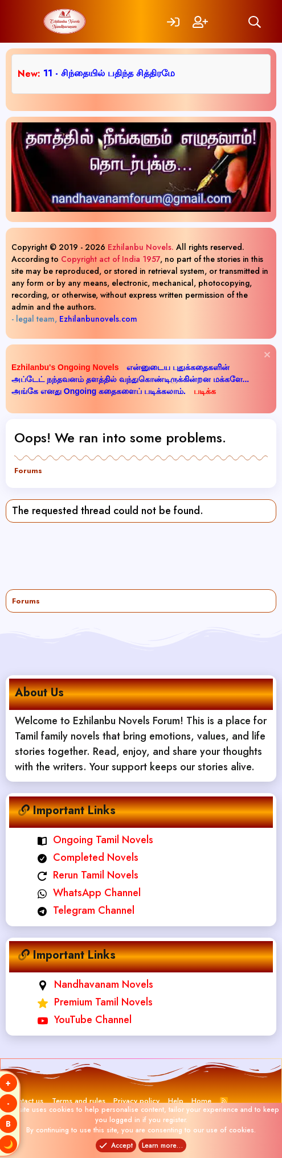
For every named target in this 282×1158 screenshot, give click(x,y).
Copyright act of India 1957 (110, 259)
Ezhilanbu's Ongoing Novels (66, 367)
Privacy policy (136, 1100)
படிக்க (205, 391)
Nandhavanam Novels (95, 984)
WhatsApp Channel (89, 892)
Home (201, 1100)
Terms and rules (78, 1100)
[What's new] (227, 21)
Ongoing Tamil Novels (95, 839)
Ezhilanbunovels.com (98, 319)
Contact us (26, 1100)
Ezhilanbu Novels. (141, 247)
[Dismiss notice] (266, 356)
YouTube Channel (85, 1019)
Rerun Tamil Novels (88, 875)
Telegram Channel (86, 910)
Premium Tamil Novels (95, 1002)
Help (175, 1100)
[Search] (254, 21)
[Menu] (27, 21)
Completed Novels (88, 857)
